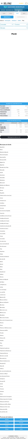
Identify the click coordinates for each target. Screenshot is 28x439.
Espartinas (2, 251)
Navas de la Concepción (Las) (6, 320)
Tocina (1, 386)
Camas (1, 198)
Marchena (2, 304)
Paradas (2, 332)
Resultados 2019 (18, 10)
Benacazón (2, 182)
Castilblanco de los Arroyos (5, 215)
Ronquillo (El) (2, 363)
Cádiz (21, 419)
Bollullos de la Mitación (5, 185)
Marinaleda (2, 307)
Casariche (2, 213)
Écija (1, 248)
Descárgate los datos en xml (14, 137)
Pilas (1, 343)
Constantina (2, 231)
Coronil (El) (2, 238)
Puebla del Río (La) (4, 353)
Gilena (1, 266)
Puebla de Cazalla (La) (4, 348)
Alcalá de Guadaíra (4, 154)
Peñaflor (2, 340)
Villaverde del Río (3, 409)
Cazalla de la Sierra (4, 228)
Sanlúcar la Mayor (4, 373)
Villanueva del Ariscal (4, 401)
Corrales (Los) (3, 241)
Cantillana (2, 203)
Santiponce (2, 378)
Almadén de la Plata (4, 167)
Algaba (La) (2, 162)
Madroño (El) (2, 297)
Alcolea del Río (3, 159)
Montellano (2, 315)
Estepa (1, 254)
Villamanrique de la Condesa (6, 399)
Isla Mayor (2, 282)
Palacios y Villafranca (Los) (5, 327)
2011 (17, 13)
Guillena (1, 274)
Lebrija (1, 287)
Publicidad (17, 437)
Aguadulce (2, 147)
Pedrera (1, 335)
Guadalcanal (2, 271)
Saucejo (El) (2, 381)
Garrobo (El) (2, 259)
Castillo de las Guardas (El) (5, 226)
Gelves (1, 261)
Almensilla (2, 170)
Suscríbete (21, 3)
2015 (10, 13)
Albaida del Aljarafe (4, 152)
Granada (21, 422)
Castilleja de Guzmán (4, 218)
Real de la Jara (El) (4, 355)
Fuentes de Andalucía (4, 256)
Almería (7, 419)
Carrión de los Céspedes (5, 210)
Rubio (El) (2, 366)
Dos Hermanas (3, 246)
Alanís (1, 149)
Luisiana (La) (2, 294)
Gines (1, 269)
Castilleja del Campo (4, 223)
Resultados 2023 (10, 10)
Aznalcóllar (2, 177)
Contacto (4, 437)
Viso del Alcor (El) (3, 411)
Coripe (1, 236)
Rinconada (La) (3, 358)
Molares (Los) (3, 312)
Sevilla (1, 383)
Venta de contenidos (11, 437)
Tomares (2, 389)
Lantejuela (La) (3, 284)
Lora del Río (2, 292)
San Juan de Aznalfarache (5, 371)
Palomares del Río (4, 330)
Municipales (7, 17)
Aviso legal (22, 437)
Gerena (1, 264)
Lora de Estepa (3, 289)
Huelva (6, 425)
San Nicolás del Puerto (5, 376)
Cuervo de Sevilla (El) (4, 243)
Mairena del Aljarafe (4, 302)
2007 (24, 13)
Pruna (1, 345)
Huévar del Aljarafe (4, 279)
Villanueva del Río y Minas (5, 404)
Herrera (1, 276)
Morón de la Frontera (4, 317)
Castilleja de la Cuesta (4, 220)
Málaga (6, 429)
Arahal (1, 172)
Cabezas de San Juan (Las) (5, 195)
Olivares (1, 322)
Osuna (1, 325)
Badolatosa (2, 180)
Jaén (21, 425)
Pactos (25, 10)
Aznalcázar (2, 175)
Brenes (1, 190)
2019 (4, 13)
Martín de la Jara (3, 310)
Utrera (1, 394)
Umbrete (2, 391)
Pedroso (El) (2, 338)
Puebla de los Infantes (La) (5, 350)
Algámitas (2, 164)
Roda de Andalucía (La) (5, 361)
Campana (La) (3, 200)
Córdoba (7, 422)
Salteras (2, 368)
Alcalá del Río (3, 157)
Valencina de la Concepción (6, 396)
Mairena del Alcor (3, 299)
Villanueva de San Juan (5, 406)
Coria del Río (2, 233)
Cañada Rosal (3, 205)
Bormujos (2, 187)
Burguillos (2, 192)
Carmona (2, 208)
